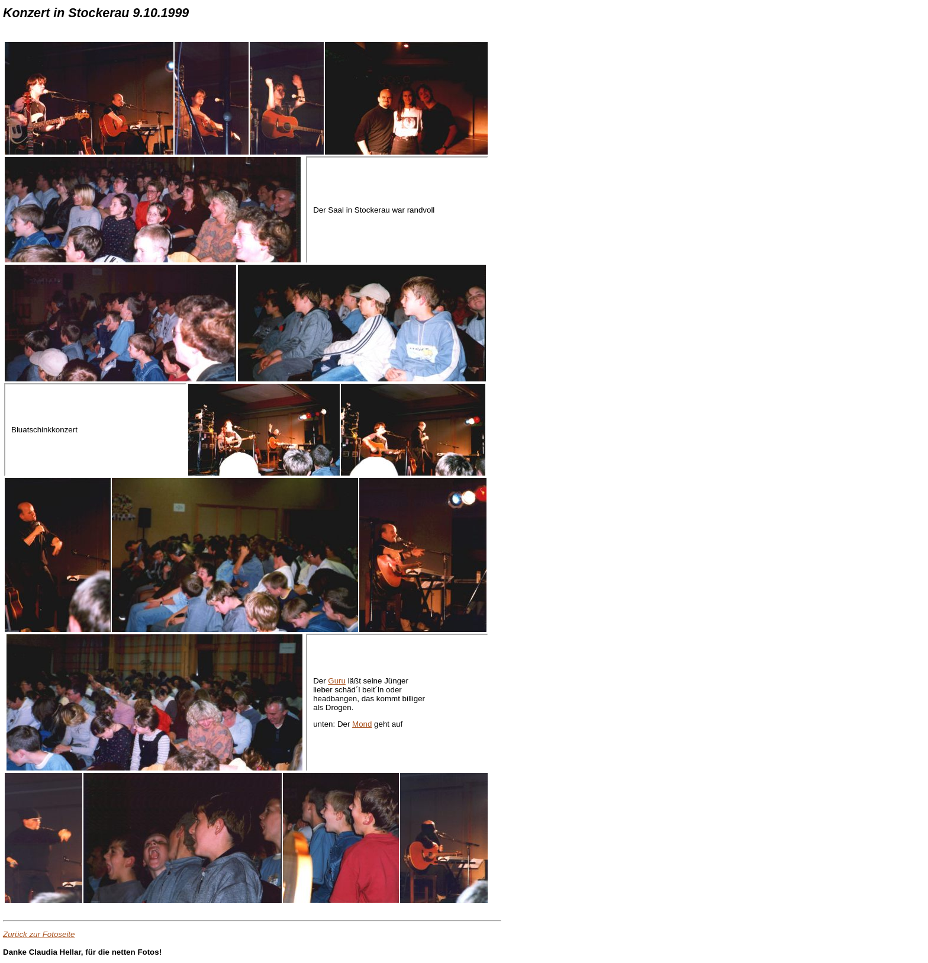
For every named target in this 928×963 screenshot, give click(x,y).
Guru (337, 680)
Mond (362, 724)
